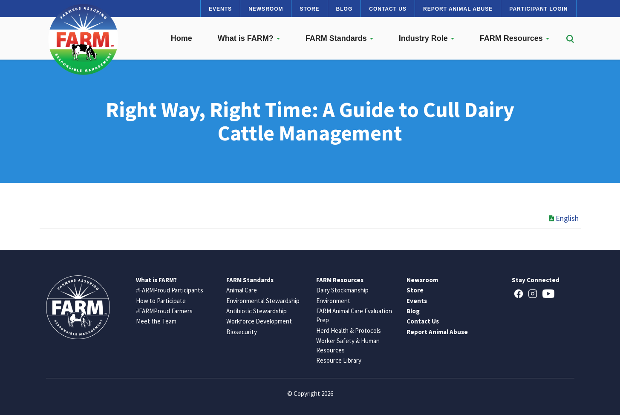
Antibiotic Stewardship (256, 311)
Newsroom (265, 9)
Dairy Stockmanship (342, 290)
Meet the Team (156, 321)
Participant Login (538, 9)
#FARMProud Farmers (164, 311)
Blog (344, 9)
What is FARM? (249, 38)
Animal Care (241, 290)
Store (309, 9)
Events (220, 9)
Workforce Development (259, 321)
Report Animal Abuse (458, 9)
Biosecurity (241, 332)
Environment (333, 301)
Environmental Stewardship (263, 301)
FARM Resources (514, 38)
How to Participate (161, 301)
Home (181, 38)
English (564, 218)
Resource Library (338, 360)
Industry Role (426, 38)
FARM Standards (339, 38)
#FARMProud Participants (169, 290)
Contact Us (388, 9)
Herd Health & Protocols (348, 330)
